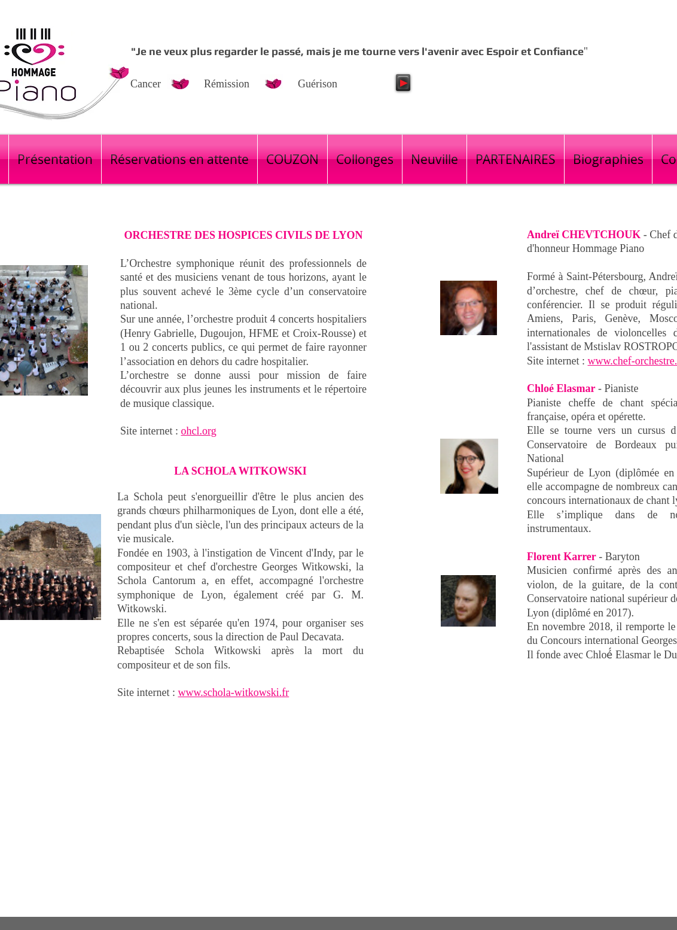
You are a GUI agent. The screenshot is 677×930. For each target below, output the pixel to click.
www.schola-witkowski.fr (233, 692)
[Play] (403, 82)
